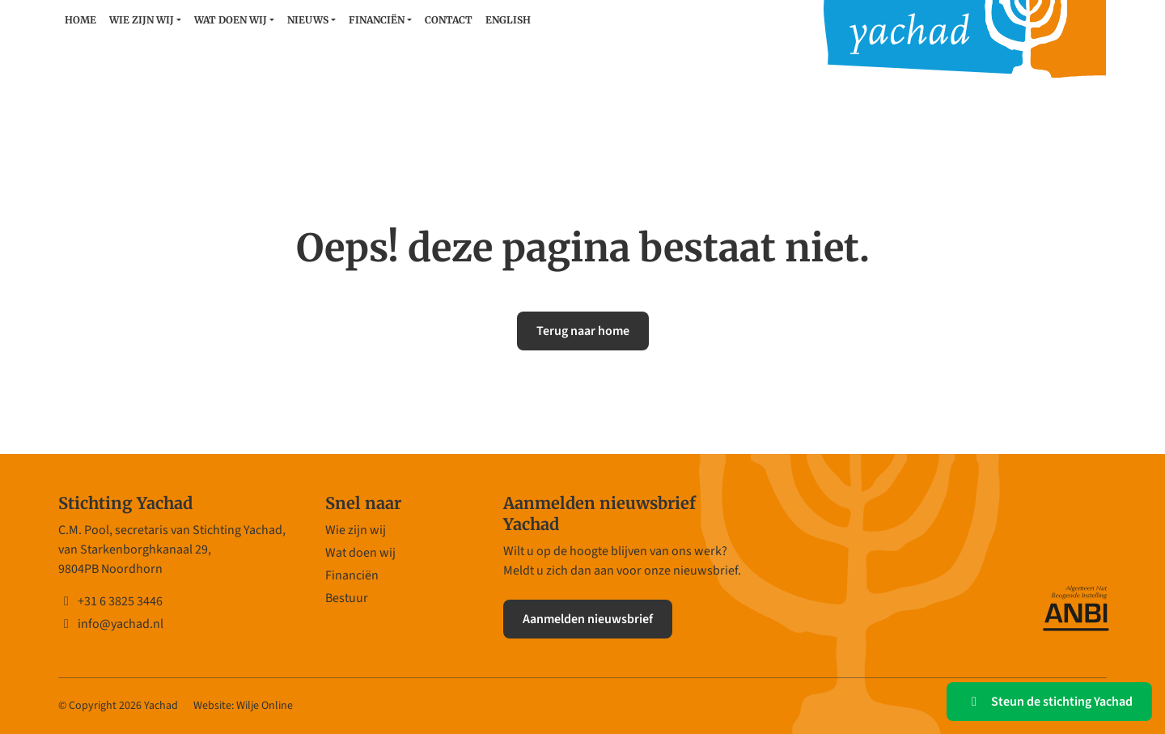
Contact (448, 20)
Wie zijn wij (141, 20)
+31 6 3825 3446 (110, 601)
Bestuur (346, 598)
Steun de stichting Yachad (1049, 702)
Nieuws (307, 20)
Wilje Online (264, 706)
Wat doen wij (230, 20)
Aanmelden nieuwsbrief (588, 619)
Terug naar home (582, 331)
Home (80, 20)
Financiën (377, 20)
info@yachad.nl (110, 624)
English (508, 20)
